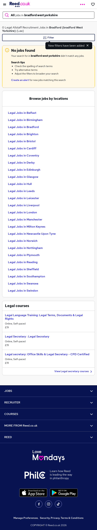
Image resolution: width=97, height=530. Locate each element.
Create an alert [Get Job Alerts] (20, 80)
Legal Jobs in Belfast (22, 113)
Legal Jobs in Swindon (23, 290)
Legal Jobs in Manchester (25, 219)
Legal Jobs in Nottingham (25, 248)
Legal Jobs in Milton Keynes (26, 226)
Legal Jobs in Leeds (21, 191)
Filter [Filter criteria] (48, 37)
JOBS (48, 391)
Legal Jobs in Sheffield (23, 269)
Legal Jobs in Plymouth (24, 255)
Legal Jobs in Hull (20, 184)
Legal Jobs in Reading (23, 262)
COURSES (48, 414)
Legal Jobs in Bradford (23, 127)
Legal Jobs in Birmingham (25, 120)
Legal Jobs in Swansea (23, 283)
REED (48, 437)
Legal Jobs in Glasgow (23, 177)
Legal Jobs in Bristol (21, 141)
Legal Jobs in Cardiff (22, 148)
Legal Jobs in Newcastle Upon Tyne (32, 234)
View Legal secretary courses (73, 371)
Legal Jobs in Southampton (26, 276)
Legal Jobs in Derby (21, 162)
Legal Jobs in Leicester (23, 198)
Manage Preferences (25, 518)
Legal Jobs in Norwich (22, 241)
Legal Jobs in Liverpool (23, 205)
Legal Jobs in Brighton (23, 134)
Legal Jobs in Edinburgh (24, 170)
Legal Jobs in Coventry (23, 155)
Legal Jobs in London (22, 212)
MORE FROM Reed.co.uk (48, 425)
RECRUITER (48, 402)
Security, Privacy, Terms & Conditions (62, 518)
